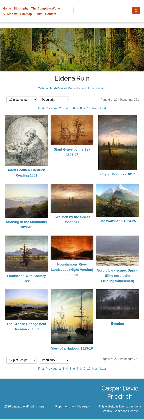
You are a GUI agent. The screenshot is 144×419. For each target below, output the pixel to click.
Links (39, 14)
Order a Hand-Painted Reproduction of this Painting (72, 88)
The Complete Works (46, 8)
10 (89, 108)
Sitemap (26, 14)
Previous (52, 108)
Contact (50, 14)
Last (103, 108)
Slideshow (10, 14)
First (41, 108)
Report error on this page (72, 406)
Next (95, 108)
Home (7, 8)
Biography (21, 8)
